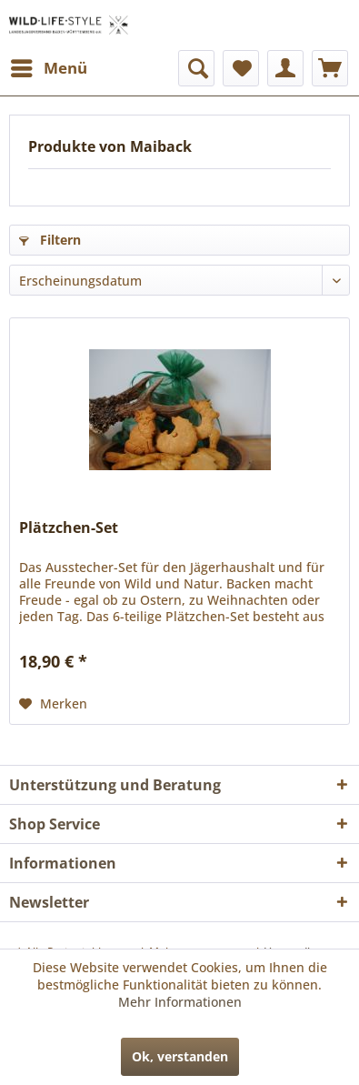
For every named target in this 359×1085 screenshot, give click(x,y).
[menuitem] (48, 68)
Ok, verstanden (180, 1056)
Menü (49, 66)
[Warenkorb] (330, 68)
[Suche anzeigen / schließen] (196, 68)
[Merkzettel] (241, 68)
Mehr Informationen (180, 1001)
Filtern (50, 239)
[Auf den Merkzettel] (53, 704)
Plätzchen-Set (68, 527)
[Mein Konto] (285, 68)
